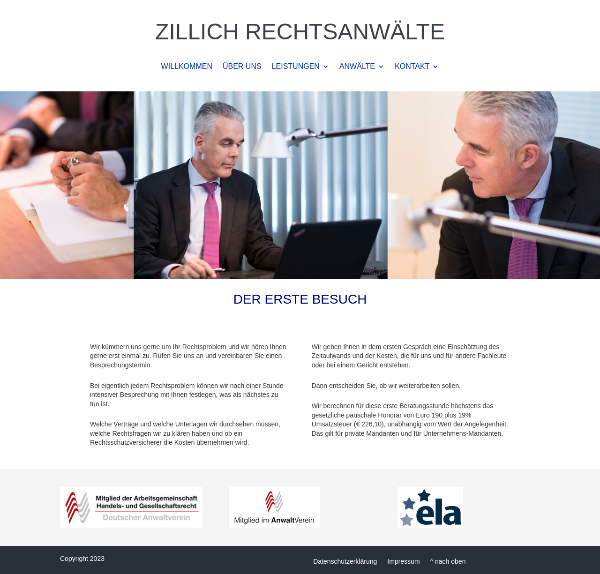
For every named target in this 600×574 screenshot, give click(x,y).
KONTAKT (412, 66)
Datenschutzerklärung (345, 561)
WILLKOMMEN (186, 66)
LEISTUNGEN (296, 66)
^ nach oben (448, 561)
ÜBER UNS (242, 66)
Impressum (403, 561)
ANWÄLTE (357, 66)
